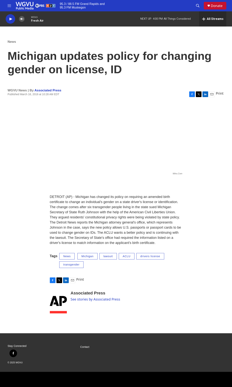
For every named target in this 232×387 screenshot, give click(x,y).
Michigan (87, 256)
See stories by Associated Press (95, 299)
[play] (10, 19)
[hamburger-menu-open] (9, 5)
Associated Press (47, 90)
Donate (217, 6)
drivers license (150, 256)
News (12, 42)
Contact (84, 347)
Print (219, 93)
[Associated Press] (58, 302)
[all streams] (212, 18)
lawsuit (108, 256)
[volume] (22, 19)
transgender (71, 264)
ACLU (126, 256)
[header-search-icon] (197, 5)
